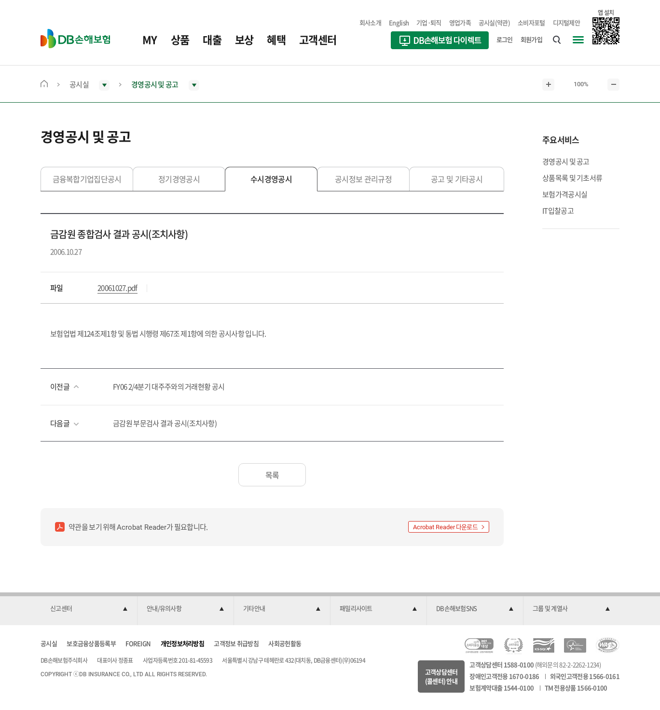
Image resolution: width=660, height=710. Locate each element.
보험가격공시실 (564, 194)
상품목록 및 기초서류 (572, 178)
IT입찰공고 (558, 210)
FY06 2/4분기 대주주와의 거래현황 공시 (168, 386)
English (399, 22)
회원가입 (531, 39)
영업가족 (460, 22)
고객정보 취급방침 (236, 643)
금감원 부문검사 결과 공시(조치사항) (165, 423)
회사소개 (370, 22)
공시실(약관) (494, 22)
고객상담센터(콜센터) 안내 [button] (441, 676)
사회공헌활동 (284, 643)
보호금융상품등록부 (91, 643)
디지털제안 (566, 22)
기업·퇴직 (428, 22)
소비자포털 (531, 22)
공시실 (49, 643)
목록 (272, 475)
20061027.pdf (117, 287)
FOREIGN (138, 643)
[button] (89, 608)
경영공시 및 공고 (566, 161)
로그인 (504, 39)
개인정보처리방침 (182, 643)
